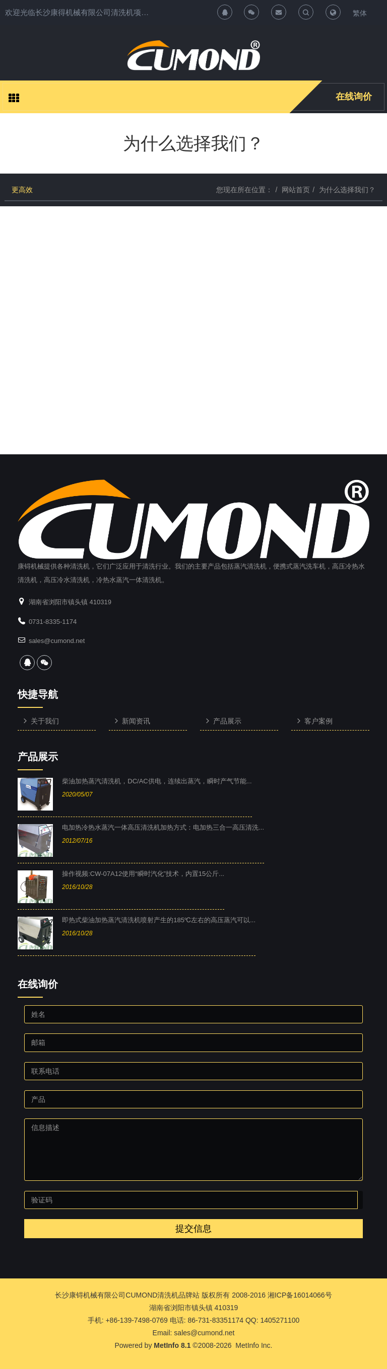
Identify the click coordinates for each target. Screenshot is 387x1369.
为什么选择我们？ (347, 190)
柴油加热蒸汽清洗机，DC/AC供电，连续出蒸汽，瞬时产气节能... (156, 781)
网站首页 (296, 190)
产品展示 (38, 757)
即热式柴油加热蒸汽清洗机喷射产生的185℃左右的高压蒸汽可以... (158, 920)
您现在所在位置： (244, 190)
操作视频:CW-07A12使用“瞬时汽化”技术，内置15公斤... (143, 873)
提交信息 (193, 1229)
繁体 (360, 13)
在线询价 (354, 97)
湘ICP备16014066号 (300, 1295)
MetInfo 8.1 (172, 1345)
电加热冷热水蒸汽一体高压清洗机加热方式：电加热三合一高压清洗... (163, 827)
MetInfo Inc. (253, 1345)
